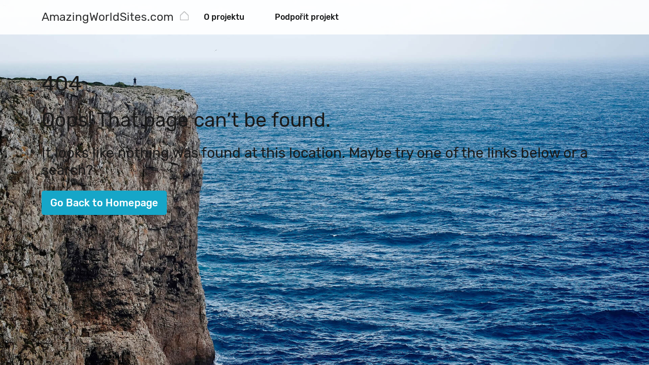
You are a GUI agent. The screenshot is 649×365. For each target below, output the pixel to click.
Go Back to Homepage (104, 203)
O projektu (224, 17)
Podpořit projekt (307, 17)
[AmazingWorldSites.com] (107, 18)
